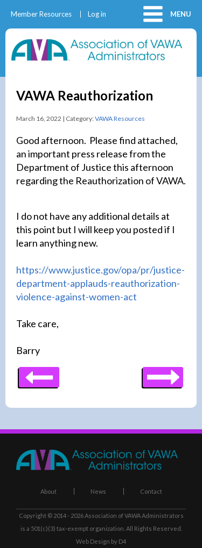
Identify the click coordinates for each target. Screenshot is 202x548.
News (98, 491)
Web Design (93, 541)
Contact (151, 491)
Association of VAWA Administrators (134, 515)
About (48, 491)
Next (39, 373)
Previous (163, 373)
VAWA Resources (120, 118)
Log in (97, 14)
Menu (180, 14)
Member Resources (41, 14)
